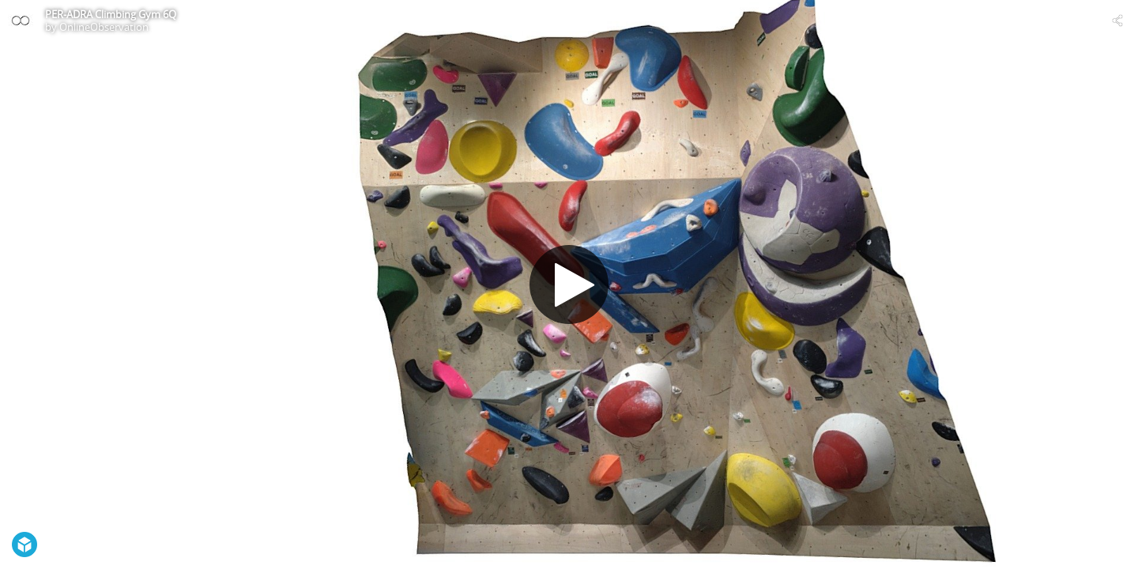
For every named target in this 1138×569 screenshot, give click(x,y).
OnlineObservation (104, 27)
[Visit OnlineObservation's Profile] (20, 20)
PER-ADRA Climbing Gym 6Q (110, 14)
